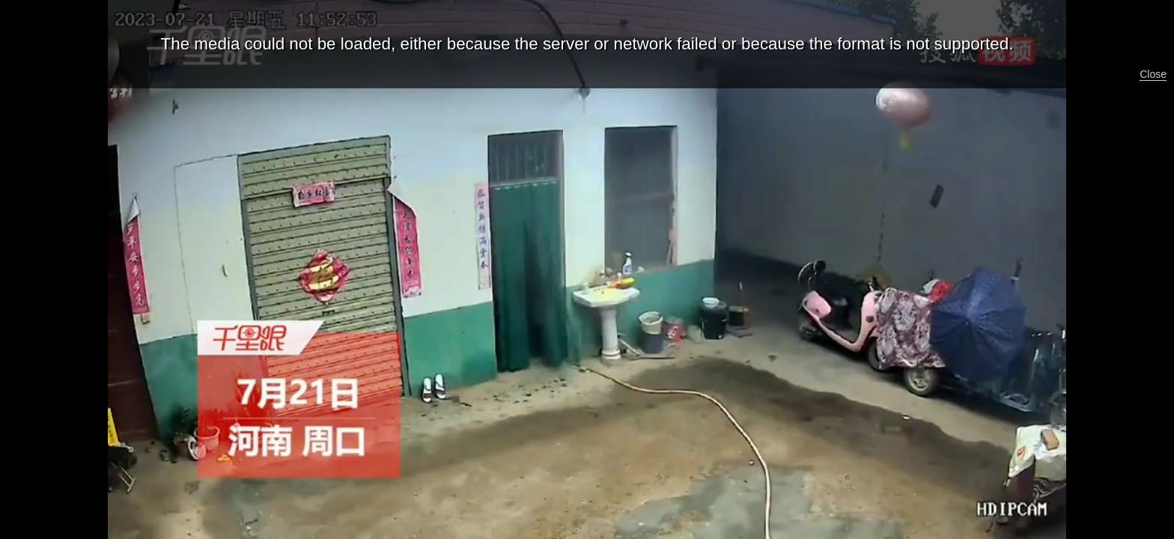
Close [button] (1153, 74)
